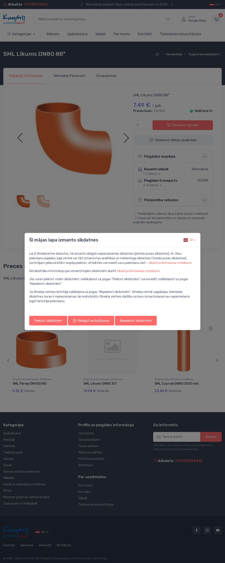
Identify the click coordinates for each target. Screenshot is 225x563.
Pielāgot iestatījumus (91, 321)
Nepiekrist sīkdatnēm (136, 321)
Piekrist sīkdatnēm (48, 321)
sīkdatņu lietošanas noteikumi (170, 263)
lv (188, 240)
